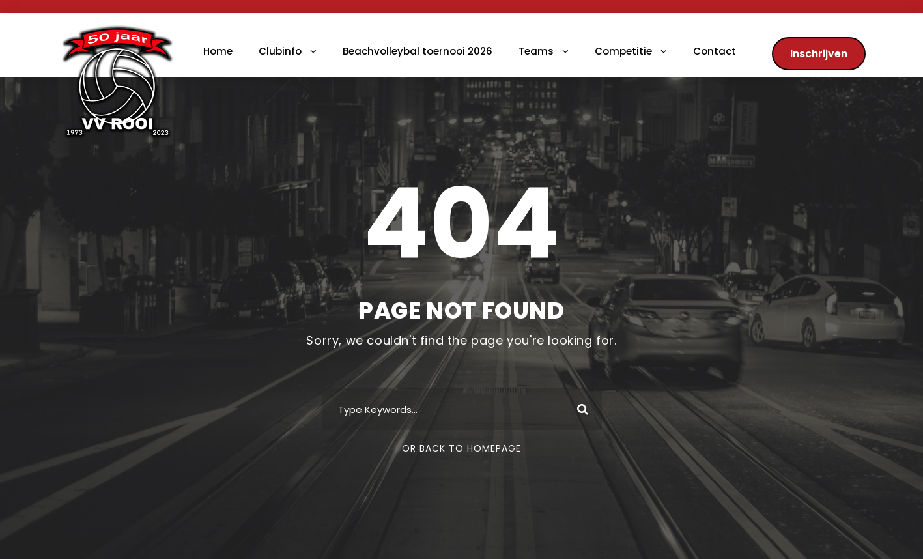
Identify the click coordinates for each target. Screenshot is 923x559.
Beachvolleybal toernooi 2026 (417, 51)
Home (218, 51)
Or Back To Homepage (461, 448)
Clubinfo (280, 51)
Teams (536, 51)
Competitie (623, 51)
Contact (714, 51)
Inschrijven (818, 53)
